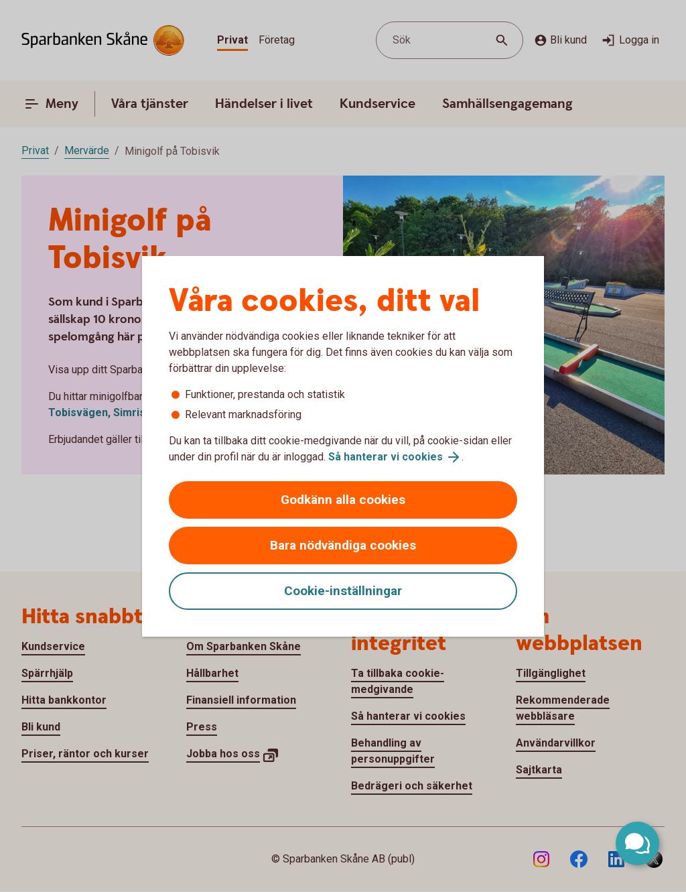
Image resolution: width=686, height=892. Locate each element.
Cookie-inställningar (343, 590)
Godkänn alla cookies (343, 499)
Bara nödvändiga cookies (343, 545)
